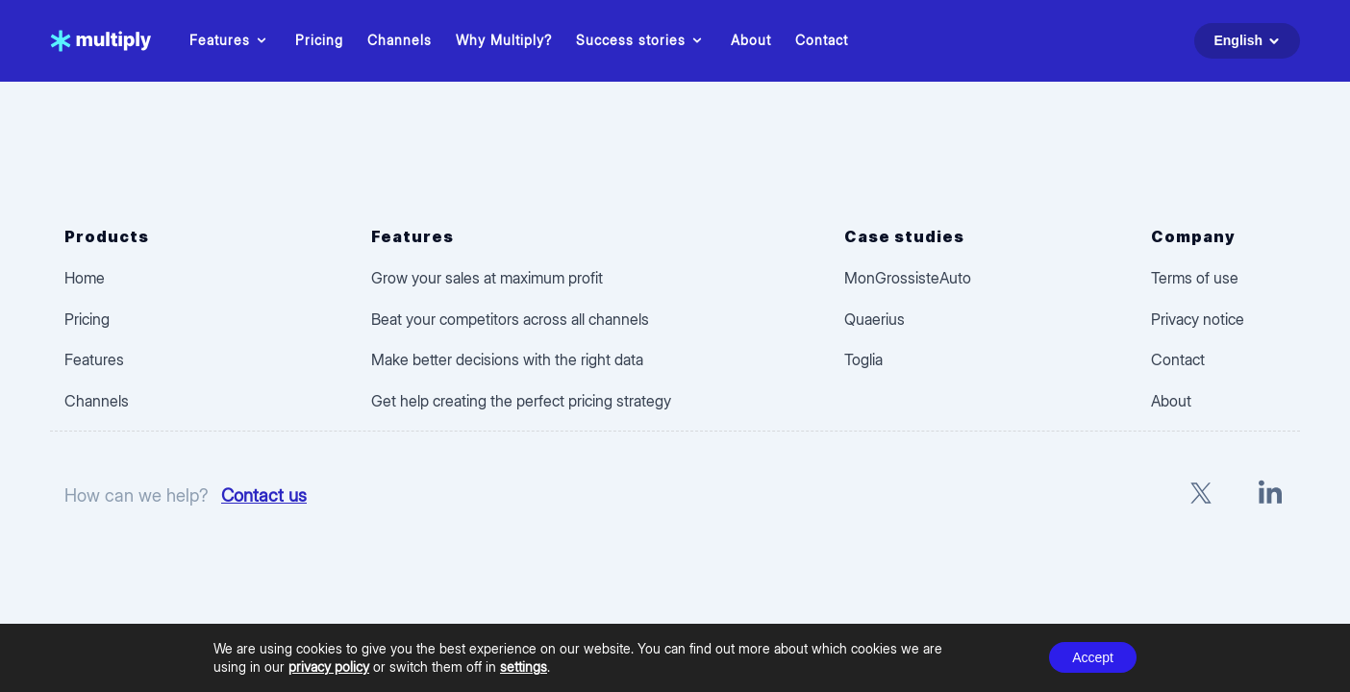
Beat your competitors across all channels (510, 319)
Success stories (641, 40)
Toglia (863, 359)
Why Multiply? (504, 40)
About (751, 40)
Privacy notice (1197, 319)
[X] (1201, 495)
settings (523, 666)
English (1249, 41)
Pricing (319, 40)
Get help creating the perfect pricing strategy (521, 400)
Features (230, 40)
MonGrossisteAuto (907, 277)
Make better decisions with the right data (507, 359)
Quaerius (874, 319)
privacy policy (328, 666)
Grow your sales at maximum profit (487, 277)
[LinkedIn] (1270, 495)
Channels (399, 40)
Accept (1092, 657)
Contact (821, 40)
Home (84, 277)
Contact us (264, 495)
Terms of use (1194, 277)
